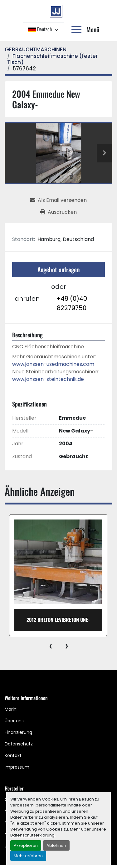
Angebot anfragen (58, 269)
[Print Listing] (58, 212)
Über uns (14, 721)
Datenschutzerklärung (32, 835)
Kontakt (13, 755)
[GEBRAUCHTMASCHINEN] (35, 49)
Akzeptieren (26, 845)
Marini (11, 709)
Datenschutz (19, 744)
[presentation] (50, 645)
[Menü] (77, 29)
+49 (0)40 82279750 (71, 303)
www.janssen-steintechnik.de (48, 379)
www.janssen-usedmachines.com (53, 364)
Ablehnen (56, 845)
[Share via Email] (58, 200)
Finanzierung (18, 732)
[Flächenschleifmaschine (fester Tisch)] (52, 59)
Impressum (17, 767)
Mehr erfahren (28, 855)
